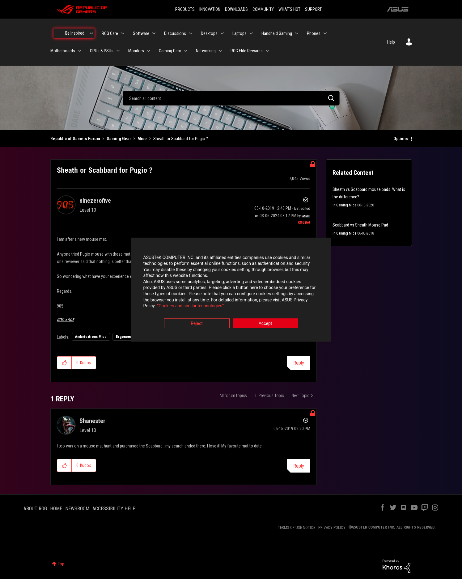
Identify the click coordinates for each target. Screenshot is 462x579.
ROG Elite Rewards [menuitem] (247, 50)
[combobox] (231, 98)
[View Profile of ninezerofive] (95, 200)
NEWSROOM (77, 509)
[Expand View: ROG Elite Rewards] (267, 50)
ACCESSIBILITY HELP (114, 509)
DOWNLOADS (236, 9)
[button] (64, 362)
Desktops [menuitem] (209, 33)
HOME (56, 509)
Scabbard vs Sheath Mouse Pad (360, 225)
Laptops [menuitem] (239, 33)
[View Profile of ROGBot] (304, 222)
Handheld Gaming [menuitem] (276, 33)
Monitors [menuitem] (136, 50)
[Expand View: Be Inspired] (91, 33)
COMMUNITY (263, 9)
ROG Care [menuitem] (110, 33)
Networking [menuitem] (206, 50)
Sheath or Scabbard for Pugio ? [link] (180, 138)
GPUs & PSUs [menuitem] (101, 50)
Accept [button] (265, 323)
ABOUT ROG (35, 509)
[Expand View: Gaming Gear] (186, 50)
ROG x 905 (65, 319)
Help (391, 42)
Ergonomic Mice (129, 337)
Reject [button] (197, 323)
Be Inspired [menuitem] (74, 33)
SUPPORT (313, 9)
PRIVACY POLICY (331, 527)
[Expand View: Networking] (220, 50)
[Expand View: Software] (154, 33)
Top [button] (61, 563)
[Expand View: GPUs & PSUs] (118, 50)
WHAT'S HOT (289, 9)
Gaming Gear (119, 138)
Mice (142, 138)
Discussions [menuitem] (175, 33)
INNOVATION (209, 9)
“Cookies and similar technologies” (190, 306)
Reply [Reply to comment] (298, 466)
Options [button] (400, 138)
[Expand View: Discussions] (191, 33)
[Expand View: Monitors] (149, 50)
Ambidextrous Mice (91, 337)
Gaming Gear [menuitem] (170, 50)
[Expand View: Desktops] (222, 33)
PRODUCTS (185, 9)
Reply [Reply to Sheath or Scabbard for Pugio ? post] (298, 363)
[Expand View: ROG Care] (123, 33)
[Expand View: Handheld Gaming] (297, 33)
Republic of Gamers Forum (75, 138)
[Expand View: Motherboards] (80, 50)
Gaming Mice (346, 205)
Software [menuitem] (141, 33)
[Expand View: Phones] (325, 33)
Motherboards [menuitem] (62, 50)
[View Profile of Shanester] (92, 421)
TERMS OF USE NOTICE (296, 527)
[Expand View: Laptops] (251, 33)
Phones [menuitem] (313, 33)
